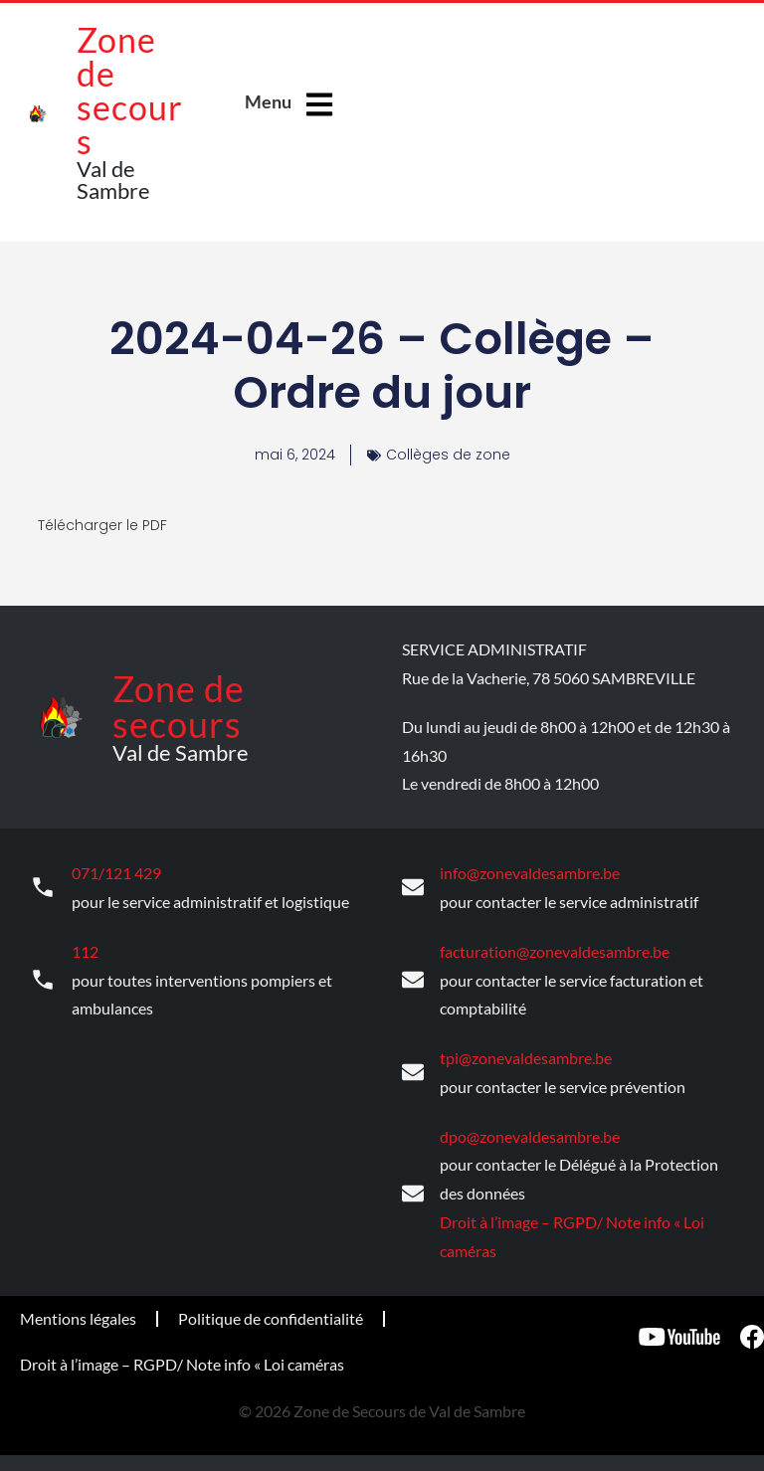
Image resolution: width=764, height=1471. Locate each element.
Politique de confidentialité (270, 1314)
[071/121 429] (43, 887)
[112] (43, 979)
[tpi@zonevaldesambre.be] (413, 1070)
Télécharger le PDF (102, 525)
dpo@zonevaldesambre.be (530, 1132)
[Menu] (319, 104)
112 (85, 949)
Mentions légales (78, 1314)
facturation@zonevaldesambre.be (554, 949)
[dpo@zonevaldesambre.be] (413, 1190)
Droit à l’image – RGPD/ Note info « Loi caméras (182, 1360)
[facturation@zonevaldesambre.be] (413, 979)
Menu (268, 101)
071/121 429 (116, 871)
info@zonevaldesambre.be (530, 871)
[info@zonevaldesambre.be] (413, 887)
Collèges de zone (448, 454)
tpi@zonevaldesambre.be (526, 1054)
